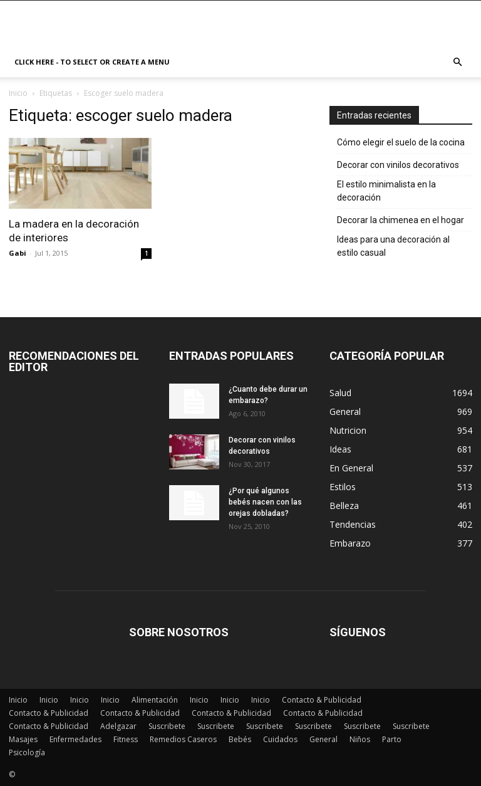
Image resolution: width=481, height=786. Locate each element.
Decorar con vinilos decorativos (398, 165)
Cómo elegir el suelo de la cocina (401, 142)
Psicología (27, 752)
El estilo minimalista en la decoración (386, 190)
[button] (457, 62)
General (323, 739)
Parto (391, 739)
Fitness (125, 739)
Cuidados (280, 739)
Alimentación (155, 699)
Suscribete (166, 726)
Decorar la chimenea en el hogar (400, 220)
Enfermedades (75, 739)
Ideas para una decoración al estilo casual (393, 246)
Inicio (18, 93)
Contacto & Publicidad (321, 699)
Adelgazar (118, 726)
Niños (359, 739)
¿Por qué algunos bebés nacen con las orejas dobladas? (265, 502)
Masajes (23, 739)
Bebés (240, 739)
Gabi (17, 253)
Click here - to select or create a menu (92, 61)
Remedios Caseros (183, 739)
